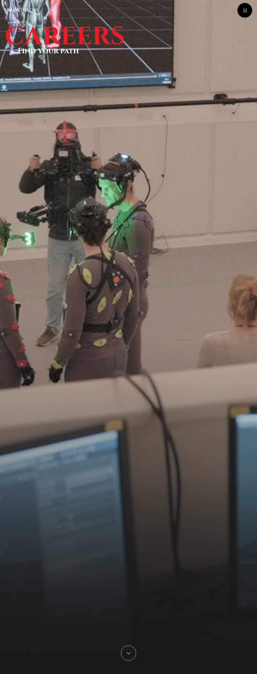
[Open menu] (244, 10)
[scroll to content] (128, 653)
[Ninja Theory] (22, 10)
